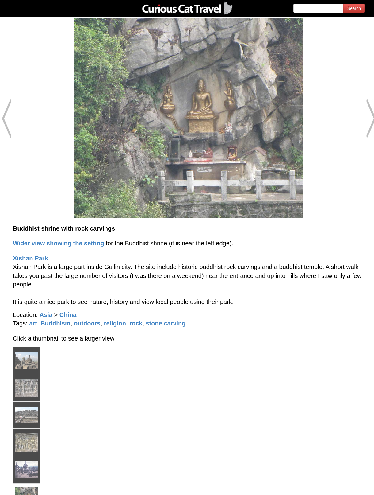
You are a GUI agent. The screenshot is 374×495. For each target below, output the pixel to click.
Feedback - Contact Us (344, 485)
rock (135, 323)
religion (115, 323)
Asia (46, 314)
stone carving (166, 323)
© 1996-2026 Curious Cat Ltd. (37, 485)
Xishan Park (30, 258)
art (33, 323)
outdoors (87, 323)
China (68, 314)
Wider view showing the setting (58, 243)
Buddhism (55, 323)
